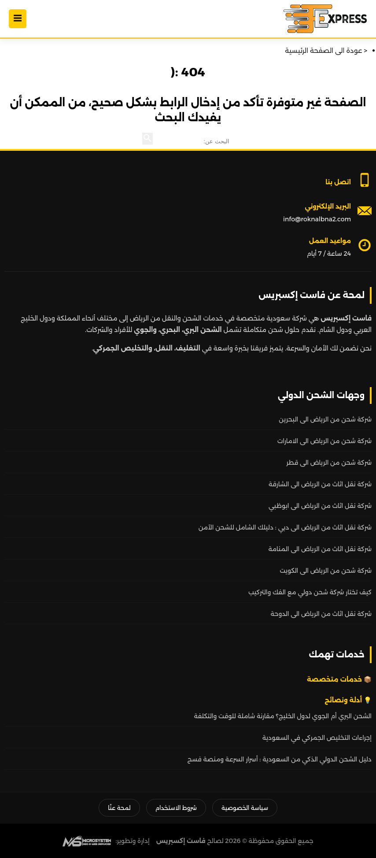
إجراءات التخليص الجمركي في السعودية (317, 738)
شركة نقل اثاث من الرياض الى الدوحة (321, 614)
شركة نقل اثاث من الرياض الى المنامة (320, 549)
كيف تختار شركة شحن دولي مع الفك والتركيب (310, 592)
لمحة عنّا (119, 807)
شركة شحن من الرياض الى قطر (329, 462)
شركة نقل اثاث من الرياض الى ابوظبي (320, 506)
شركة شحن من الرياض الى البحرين (325, 419)
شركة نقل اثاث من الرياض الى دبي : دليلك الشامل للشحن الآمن (285, 527)
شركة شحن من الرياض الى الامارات (324, 441)
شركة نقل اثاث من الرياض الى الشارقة (320, 484)
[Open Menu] (17, 18)
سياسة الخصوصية (244, 807)
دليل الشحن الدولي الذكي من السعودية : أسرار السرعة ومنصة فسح (280, 759)
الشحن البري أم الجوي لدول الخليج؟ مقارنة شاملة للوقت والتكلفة (283, 716)
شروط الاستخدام (176, 807)
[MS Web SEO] (87, 841)
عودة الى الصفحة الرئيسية (323, 50)
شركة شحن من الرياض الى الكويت (326, 570)
